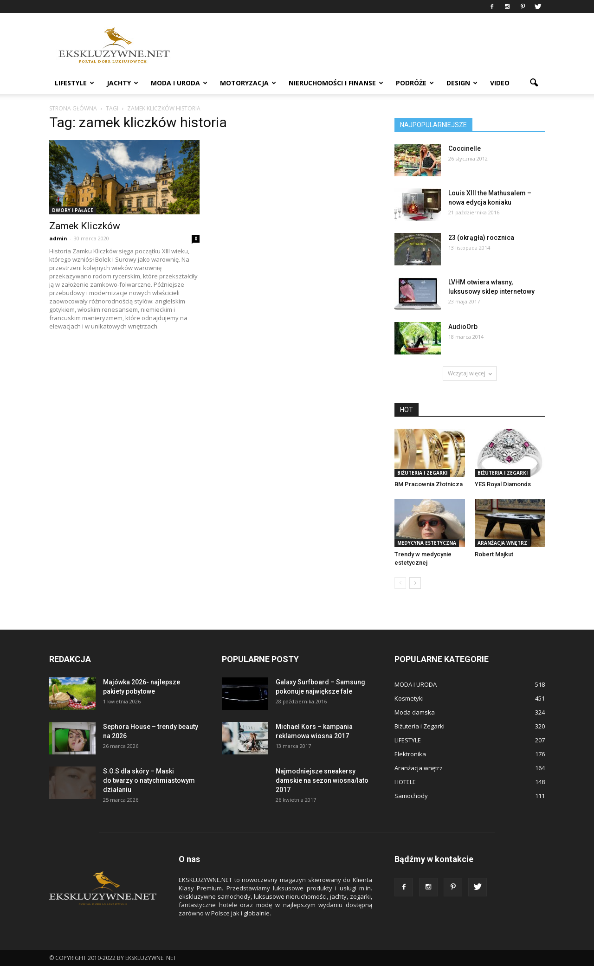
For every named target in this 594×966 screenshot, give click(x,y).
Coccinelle (464, 148)
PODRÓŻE (415, 82)
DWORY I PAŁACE (72, 210)
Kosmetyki (409, 698)
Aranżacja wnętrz (502, 543)
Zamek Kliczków (84, 226)
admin (58, 238)
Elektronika (410, 754)
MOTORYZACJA (248, 82)
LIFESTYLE (74, 82)
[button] (534, 83)
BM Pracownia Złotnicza (428, 484)
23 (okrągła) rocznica (481, 237)
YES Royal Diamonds (503, 484)
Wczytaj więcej (470, 373)
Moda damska (414, 712)
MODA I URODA (179, 82)
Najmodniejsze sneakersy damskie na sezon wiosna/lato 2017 (322, 780)
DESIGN (462, 82)
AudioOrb (463, 326)
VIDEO (500, 82)
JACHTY (122, 82)
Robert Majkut (494, 554)
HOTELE (405, 782)
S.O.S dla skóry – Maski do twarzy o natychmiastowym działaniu (149, 780)
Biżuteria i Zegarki (422, 473)
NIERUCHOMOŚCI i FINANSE (336, 82)
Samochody (411, 796)
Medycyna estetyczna (426, 543)
